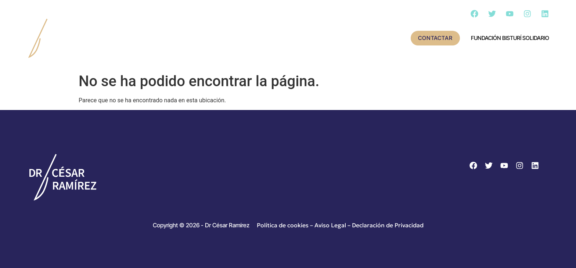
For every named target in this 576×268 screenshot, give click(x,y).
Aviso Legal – (333, 225)
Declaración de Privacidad (388, 225)
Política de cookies (283, 225)
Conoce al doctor (186, 38)
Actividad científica (265, 38)
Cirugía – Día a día (343, 38)
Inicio (131, 38)
